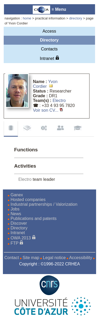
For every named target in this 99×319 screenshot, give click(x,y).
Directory (49, 40)
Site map (31, 257)
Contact (11, 257)
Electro (59, 100)
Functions (11, 129)
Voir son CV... (45, 110)
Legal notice (54, 257)
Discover (19, 223)
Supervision (60, 128)
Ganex (17, 195)
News (16, 214)
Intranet (49, 58)
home (27, 18)
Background (77, 128)
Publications (27, 128)
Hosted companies (28, 199)
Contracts (43, 128)
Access (49, 31)
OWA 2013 (21, 238)
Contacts (49, 49)
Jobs (15, 209)
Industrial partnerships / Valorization (44, 204)
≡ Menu (49, 10)
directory (75, 18)
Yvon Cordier (45, 84)
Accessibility (80, 257)
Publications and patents (33, 218)
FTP (14, 243)
